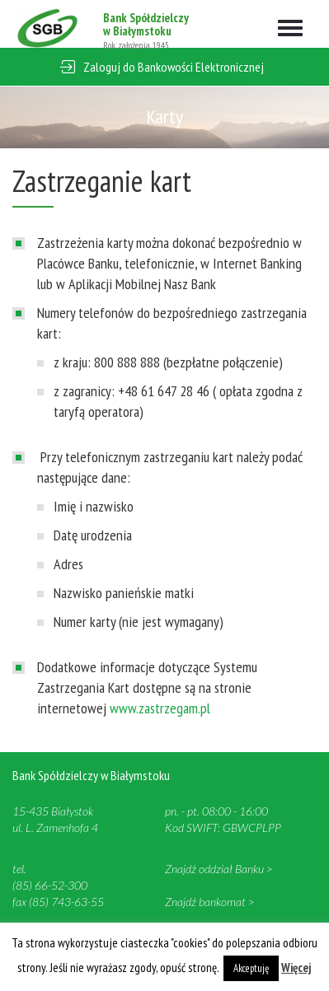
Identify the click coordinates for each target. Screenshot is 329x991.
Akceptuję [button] (251, 968)
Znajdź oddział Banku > (218, 869)
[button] (164, 67)
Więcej (296, 967)
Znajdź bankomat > (209, 902)
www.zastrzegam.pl (160, 708)
